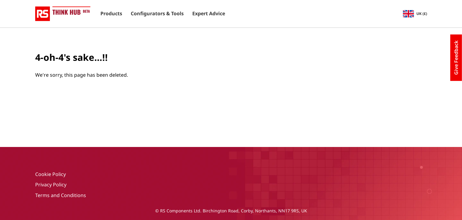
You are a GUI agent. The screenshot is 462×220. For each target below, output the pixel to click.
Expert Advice (208, 13)
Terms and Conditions (60, 195)
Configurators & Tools (157, 13)
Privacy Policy (50, 184)
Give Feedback (456, 58)
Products (111, 13)
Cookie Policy (50, 174)
